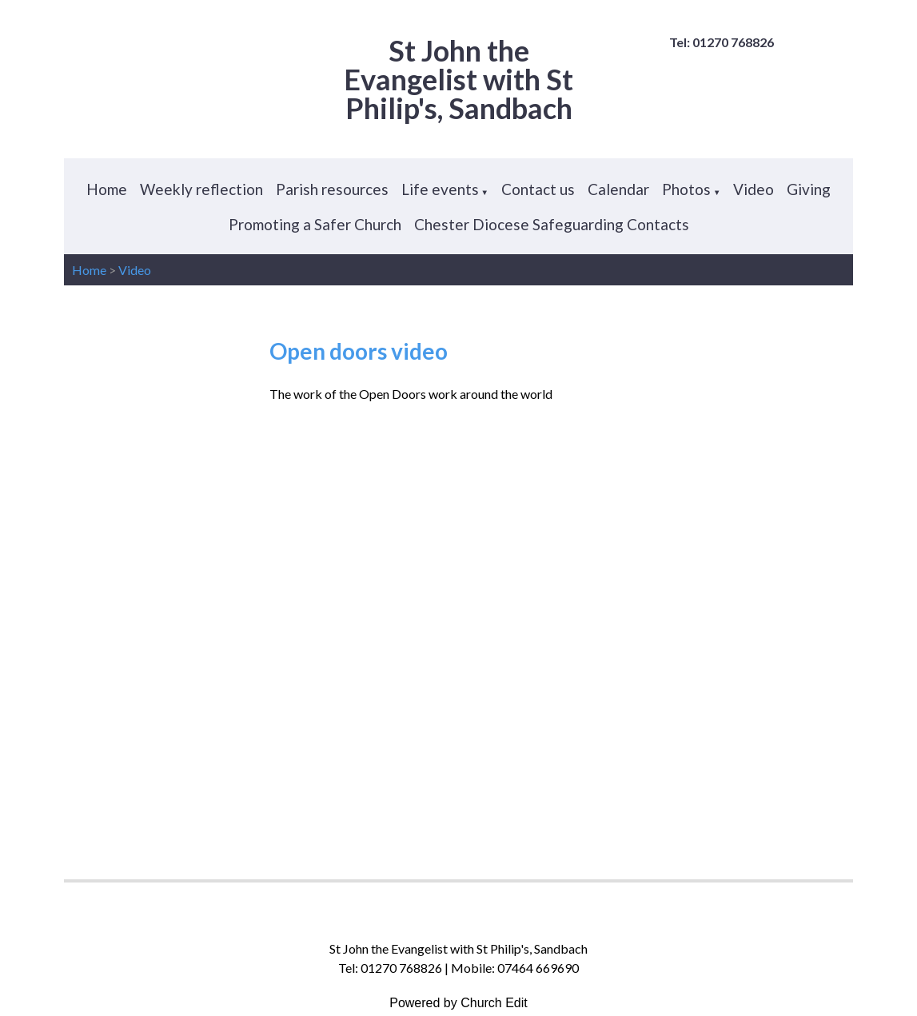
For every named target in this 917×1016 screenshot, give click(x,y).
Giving (809, 189)
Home (106, 189)
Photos (686, 189)
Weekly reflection (201, 189)
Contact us (538, 189)
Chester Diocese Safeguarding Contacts (551, 224)
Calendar (618, 189)
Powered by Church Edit (458, 1003)
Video (753, 189)
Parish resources (332, 189)
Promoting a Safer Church (315, 224)
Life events (440, 189)
